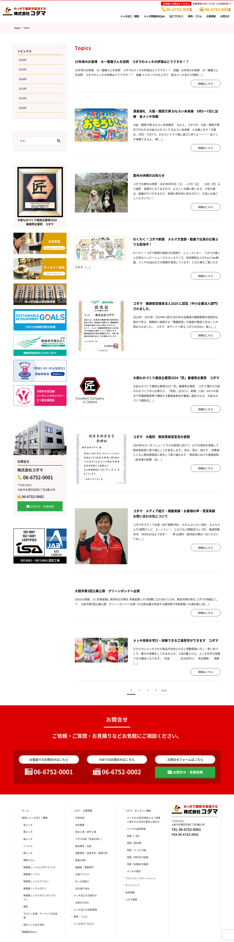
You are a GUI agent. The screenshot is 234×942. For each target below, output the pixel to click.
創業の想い (80, 860)
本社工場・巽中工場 (85, 838)
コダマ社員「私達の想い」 (88, 844)
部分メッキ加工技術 (32, 904)
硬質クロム (28, 860)
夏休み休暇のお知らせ (152, 175)
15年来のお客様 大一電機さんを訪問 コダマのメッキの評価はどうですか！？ (138, 61)
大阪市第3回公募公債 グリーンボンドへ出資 (111, 595)
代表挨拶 (78, 827)
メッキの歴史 (133, 870)
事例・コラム (195, 16)
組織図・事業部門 (83, 866)
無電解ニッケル (30, 871)
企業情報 (211, 16)
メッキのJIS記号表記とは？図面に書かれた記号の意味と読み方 (144, 829)
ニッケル (27, 849)
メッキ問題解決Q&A (154, 16)
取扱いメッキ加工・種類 (34, 827)
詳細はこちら (206, 83)
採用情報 (130, 886)
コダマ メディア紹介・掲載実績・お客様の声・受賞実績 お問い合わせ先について (176, 519)
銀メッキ (27, 838)
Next (164, 701)
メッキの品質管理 (135, 837)
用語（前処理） (134, 848)
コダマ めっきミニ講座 (138, 822)
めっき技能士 (81, 877)
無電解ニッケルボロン (34, 882)
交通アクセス (81, 871)
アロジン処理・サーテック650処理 (41, 899)
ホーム (25, 822)
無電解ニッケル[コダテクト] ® (38, 866)
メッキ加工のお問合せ (85, 888)
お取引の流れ (81, 893)
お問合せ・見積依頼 (42, 510)
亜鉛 (24, 893)
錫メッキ (27, 844)
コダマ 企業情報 (83, 822)
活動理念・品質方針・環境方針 (90, 855)
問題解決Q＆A (29, 910)
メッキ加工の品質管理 (85, 899)
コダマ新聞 (131, 892)
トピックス (24, 51)
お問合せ (225, 16)
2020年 (23, 111)
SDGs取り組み (83, 882)
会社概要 (78, 833)
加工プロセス (176, 16)
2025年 (23, 71)
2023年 (23, 91)
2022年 (23, 101)
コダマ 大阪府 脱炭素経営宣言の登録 (164, 441)
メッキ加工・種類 (129, 16)
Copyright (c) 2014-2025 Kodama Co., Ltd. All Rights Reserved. (117, 933)
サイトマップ (132, 881)
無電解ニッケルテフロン (35, 877)
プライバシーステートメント (140, 875)
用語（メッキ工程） (136, 853)
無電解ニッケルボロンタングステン (41, 888)
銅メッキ (27, 855)
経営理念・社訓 (82, 849)
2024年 (23, 81)
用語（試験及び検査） (137, 864)
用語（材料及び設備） (137, 859)
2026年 (23, 60)
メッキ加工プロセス (84, 910)
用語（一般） (133, 842)
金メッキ (27, 833)
